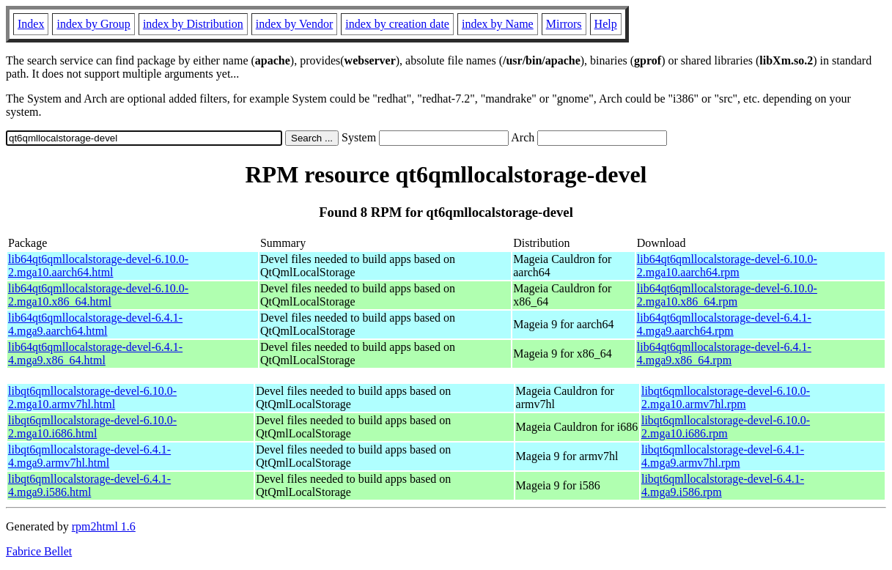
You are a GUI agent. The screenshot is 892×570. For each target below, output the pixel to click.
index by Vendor (294, 24)
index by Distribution (193, 24)
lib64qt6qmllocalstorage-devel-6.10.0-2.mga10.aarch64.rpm (727, 265)
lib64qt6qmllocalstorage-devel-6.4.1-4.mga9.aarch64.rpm (724, 324)
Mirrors (564, 24)
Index (31, 24)
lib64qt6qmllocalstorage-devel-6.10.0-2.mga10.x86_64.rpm (727, 295)
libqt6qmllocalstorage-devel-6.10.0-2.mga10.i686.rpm (725, 427)
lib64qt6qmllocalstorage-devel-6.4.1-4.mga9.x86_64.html (95, 353)
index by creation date (397, 24)
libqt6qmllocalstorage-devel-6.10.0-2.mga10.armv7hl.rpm (725, 397)
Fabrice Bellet (39, 551)
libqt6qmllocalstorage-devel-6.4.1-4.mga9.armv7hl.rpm (722, 456)
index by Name (498, 24)
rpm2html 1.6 (104, 526)
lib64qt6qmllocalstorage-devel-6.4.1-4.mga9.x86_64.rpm (724, 353)
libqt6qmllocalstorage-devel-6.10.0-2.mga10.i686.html (92, 427)
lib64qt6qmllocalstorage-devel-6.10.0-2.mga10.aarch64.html (98, 265)
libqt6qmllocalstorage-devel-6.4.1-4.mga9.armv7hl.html (89, 456)
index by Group (93, 24)
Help (605, 24)
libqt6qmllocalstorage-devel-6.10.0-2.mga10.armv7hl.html (92, 397)
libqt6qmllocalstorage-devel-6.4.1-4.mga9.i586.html (89, 485)
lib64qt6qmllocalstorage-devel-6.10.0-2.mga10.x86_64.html (98, 295)
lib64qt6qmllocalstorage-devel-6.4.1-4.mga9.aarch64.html (95, 324)
